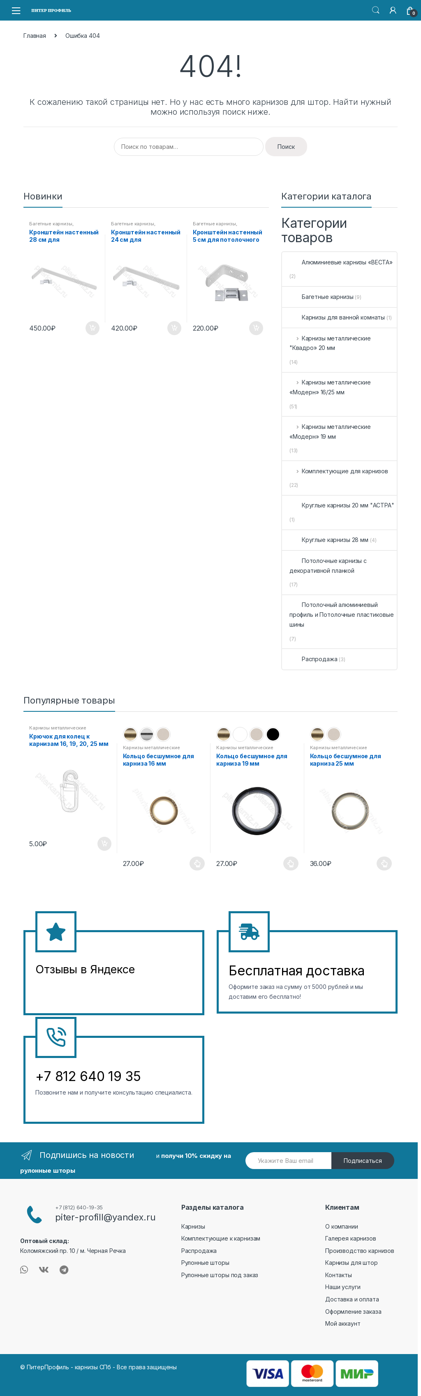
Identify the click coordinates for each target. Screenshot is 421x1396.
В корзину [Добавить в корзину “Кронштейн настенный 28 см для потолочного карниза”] (92, 328)
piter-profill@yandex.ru (105, 1217)
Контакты (338, 1274)
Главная (34, 35)
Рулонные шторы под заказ (220, 1274)
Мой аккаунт (342, 1323)
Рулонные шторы (205, 1262)
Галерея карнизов (350, 1238)
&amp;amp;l (66, 990)
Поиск (286, 146)
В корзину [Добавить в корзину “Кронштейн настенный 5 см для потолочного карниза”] (255, 328)
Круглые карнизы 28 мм (328, 539)
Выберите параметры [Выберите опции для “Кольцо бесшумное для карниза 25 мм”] (384, 863)
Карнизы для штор (351, 1262)
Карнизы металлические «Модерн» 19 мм (330, 431)
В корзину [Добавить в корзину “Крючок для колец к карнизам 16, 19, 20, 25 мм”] (104, 844)
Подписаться (363, 1160)
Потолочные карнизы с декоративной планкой (328, 565)
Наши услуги (342, 1286)
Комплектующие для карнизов (338, 471)
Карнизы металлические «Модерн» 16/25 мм (330, 387)
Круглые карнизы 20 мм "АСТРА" (341, 505)
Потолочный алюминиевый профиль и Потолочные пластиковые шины (341, 614)
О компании (341, 1226)
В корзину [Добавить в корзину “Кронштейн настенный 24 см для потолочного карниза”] (174, 328)
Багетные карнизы (50, 224)
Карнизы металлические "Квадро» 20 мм (330, 343)
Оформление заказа (353, 1311)
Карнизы (193, 1226)
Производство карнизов (359, 1250)
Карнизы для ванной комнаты (337, 317)
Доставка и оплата (352, 1299)
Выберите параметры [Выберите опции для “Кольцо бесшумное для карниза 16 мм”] (197, 863)
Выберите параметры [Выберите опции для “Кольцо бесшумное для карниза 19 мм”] (291, 863)
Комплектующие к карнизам (221, 1238)
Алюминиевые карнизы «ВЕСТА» (341, 262)
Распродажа (313, 658)
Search (375, 10)
